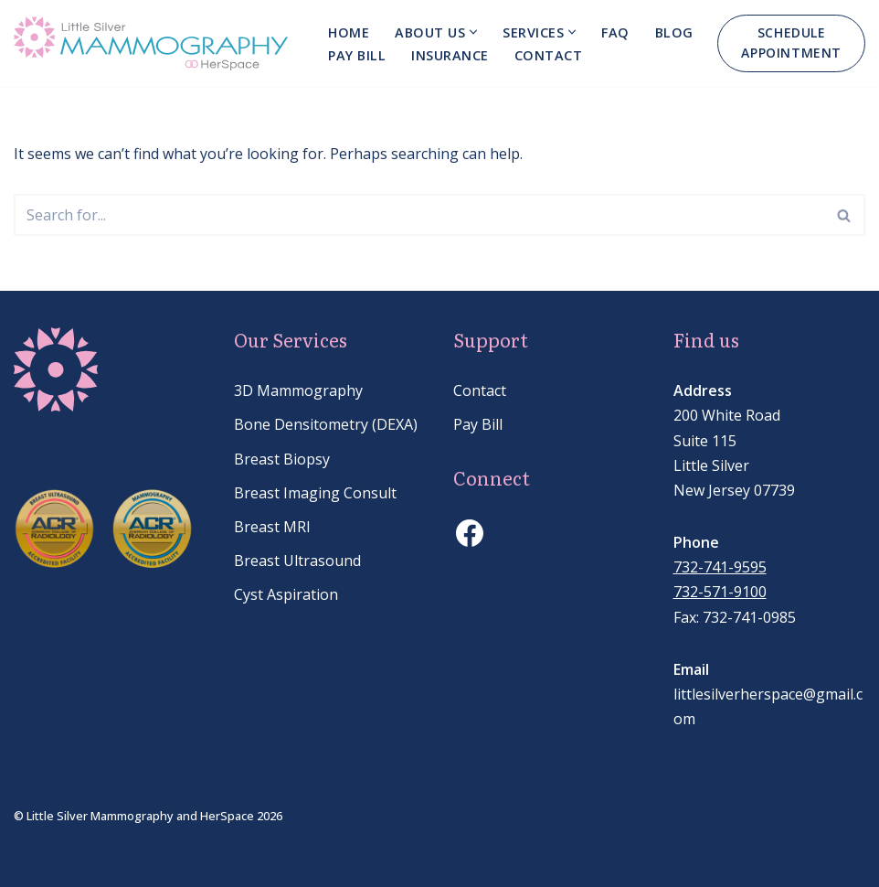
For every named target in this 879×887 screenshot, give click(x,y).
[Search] (419, 215)
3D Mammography (298, 390)
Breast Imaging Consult (315, 493)
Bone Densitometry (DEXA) (326, 424)
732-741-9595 (720, 567)
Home (348, 32)
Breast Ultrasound (297, 560)
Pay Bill (478, 424)
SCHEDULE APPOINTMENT (791, 42)
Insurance (450, 55)
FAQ (615, 32)
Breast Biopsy (282, 459)
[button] (473, 32)
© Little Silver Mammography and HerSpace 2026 (148, 815)
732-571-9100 (720, 592)
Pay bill (357, 55)
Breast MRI (272, 527)
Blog (674, 32)
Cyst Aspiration (286, 594)
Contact (548, 55)
